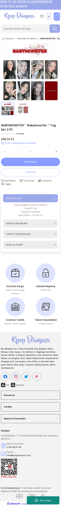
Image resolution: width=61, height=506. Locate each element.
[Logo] (19, 16)
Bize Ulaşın (43, 500)
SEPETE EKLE (30, 161)
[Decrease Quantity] (4, 151)
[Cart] (57, 16)
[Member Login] (49, 16)
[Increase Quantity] (56, 151)
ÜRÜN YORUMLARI (16, 223)
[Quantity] (30, 151)
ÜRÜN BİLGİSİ (13, 198)
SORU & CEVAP (14, 244)
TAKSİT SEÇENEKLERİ (18, 234)
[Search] (30, 28)
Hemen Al (30, 172)
